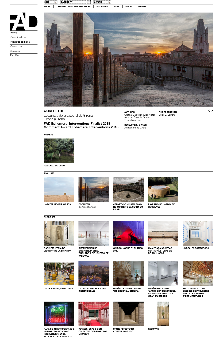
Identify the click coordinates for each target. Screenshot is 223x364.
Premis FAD (24, 21)
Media (128, 7)
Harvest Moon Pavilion (57, 204)
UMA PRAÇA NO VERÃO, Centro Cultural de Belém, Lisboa (160, 250)
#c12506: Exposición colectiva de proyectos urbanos (93, 331)
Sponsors (15, 51)
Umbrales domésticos (196, 248)
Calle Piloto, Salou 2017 (58, 289)
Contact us (16, 46)
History (13, 33)
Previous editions (20, 42)
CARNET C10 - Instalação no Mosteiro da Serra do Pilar (128, 207)
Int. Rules (102, 7)
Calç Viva (153, 329)
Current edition (17, 37)
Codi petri (84, 204)
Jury (116, 7)
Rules (47, 7)
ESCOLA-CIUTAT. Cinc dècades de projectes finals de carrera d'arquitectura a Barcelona (196, 294)
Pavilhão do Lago (54, 166)
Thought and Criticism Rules (73, 7)
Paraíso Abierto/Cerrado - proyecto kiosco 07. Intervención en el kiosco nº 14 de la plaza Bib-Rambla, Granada (59, 334)
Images (142, 7)
